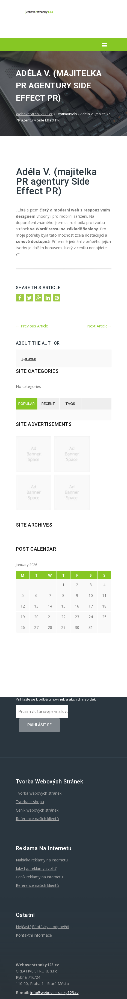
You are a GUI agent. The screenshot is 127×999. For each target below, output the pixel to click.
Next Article (99, 326)
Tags (70, 404)
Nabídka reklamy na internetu (42, 859)
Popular (26, 404)
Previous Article (32, 326)
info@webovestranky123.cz (54, 992)
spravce (29, 358)
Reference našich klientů (37, 818)
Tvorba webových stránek (38, 793)
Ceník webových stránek (37, 810)
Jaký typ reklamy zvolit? (36, 868)
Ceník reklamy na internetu (39, 876)
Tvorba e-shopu (30, 801)
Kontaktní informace (34, 935)
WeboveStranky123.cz (34, 113)
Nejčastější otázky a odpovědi (42, 926)
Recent (48, 404)
